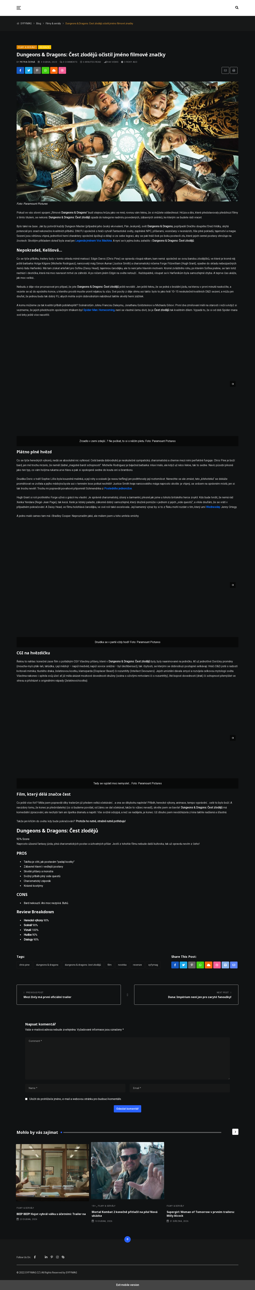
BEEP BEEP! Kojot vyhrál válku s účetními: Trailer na (51, 1214)
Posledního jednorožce (118, 488)
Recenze (137, 964)
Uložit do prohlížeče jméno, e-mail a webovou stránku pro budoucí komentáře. (75, 1099)
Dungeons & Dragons (47, 964)
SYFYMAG (71, 1272)
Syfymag (153, 964)
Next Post (223, 992)
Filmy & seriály (25, 1208)
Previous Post (34, 992)
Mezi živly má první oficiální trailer (47, 997)
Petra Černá (27, 62)
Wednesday (213, 507)
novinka (122, 964)
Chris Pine (24, 964)
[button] (19, 8)
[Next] (235, 1132)
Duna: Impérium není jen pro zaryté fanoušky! (199, 997)
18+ (94, 1206)
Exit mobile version (127, 1285)
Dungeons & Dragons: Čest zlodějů (83, 964)
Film (109, 964)
